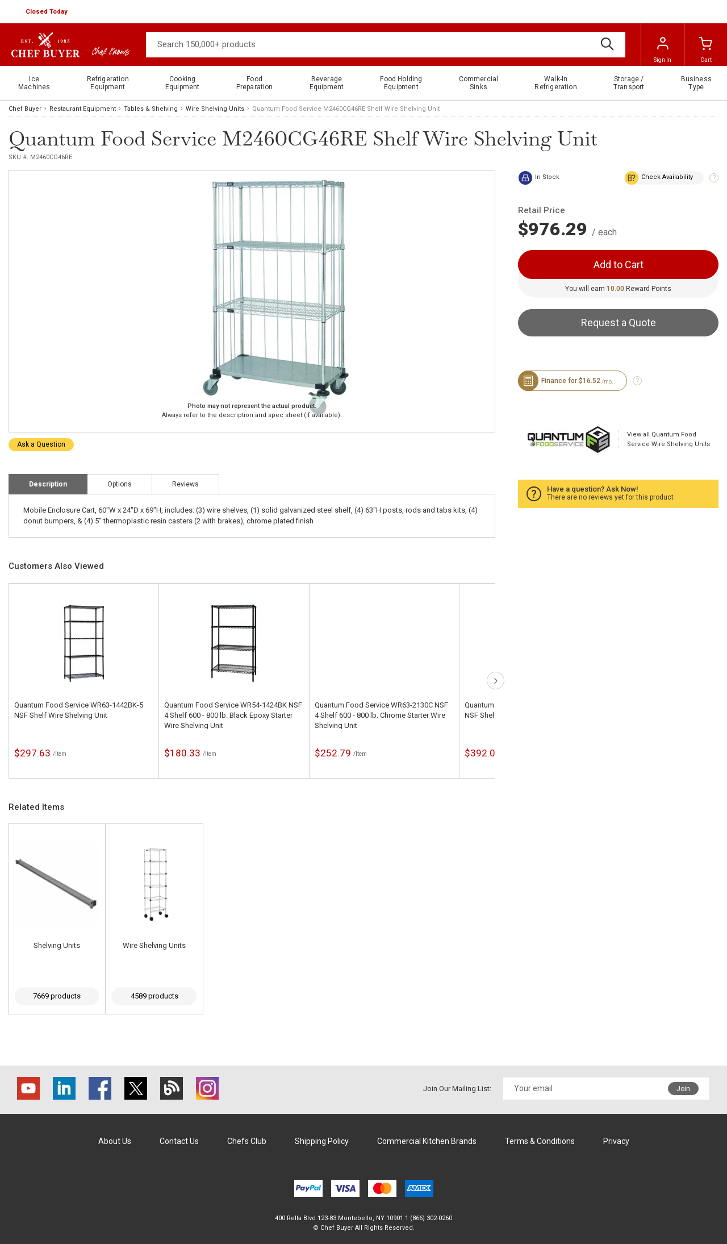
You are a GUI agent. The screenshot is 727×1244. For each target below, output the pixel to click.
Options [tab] (119, 484)
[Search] (385, 44)
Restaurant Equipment (82, 109)
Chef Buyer (25, 109)
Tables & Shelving (151, 109)
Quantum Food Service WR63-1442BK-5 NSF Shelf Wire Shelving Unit (78, 710)
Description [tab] (48, 484)
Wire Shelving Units (215, 109)
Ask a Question (41, 444)
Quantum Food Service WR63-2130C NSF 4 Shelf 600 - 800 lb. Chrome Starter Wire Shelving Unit (381, 715)
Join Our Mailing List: (457, 1088)
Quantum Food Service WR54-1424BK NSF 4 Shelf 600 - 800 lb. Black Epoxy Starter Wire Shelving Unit (233, 715)
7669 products (57, 996)
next (495, 680)
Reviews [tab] (185, 484)
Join (683, 1089)
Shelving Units (57, 945)
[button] (48, 12)
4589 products (154, 996)
